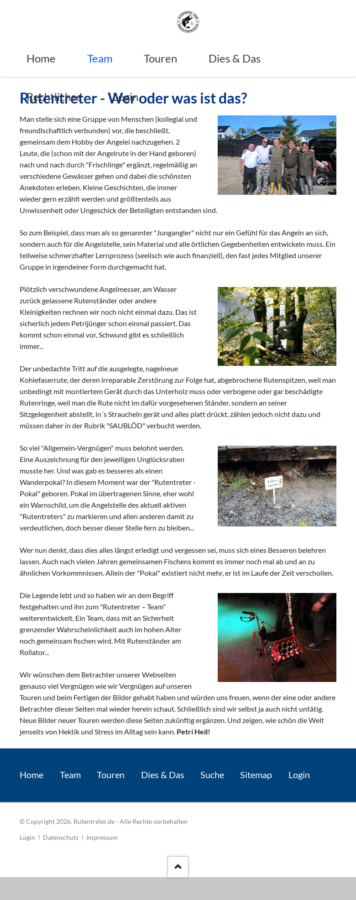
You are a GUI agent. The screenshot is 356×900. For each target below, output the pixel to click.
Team (70, 774)
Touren (111, 774)
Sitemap (256, 774)
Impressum (102, 837)
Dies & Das (162, 774)
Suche (212, 774)
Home (31, 774)
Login (299, 774)
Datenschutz (61, 837)
